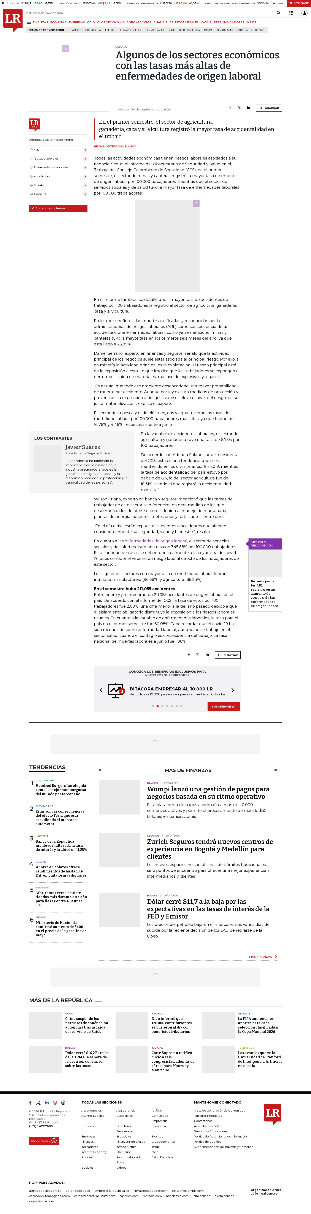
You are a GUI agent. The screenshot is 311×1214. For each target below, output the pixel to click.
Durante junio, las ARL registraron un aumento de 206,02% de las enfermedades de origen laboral (265, 593)
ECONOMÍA (58, 22)
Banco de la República (85, 30)
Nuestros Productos (208, 1115)
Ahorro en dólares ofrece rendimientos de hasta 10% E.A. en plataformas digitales (61, 871)
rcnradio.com (152, 1196)
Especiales (123, 1136)
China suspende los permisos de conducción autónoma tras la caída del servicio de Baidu (86, 1025)
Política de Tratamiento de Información (221, 1136)
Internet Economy (94, 1152)
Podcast (87, 1157)
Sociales (87, 1167)
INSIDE (251, 22)
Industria (42, 887)
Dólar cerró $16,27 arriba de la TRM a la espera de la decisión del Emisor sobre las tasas (87, 1059)
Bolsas (41, 861)
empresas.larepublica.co (111, 1190)
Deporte (244, 1013)
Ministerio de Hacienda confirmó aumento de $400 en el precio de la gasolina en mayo (61, 929)
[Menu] (29, 22)
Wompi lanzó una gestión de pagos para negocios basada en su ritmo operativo (208, 792)
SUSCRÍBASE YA (223, 706)
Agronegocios (91, 1110)
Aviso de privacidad (207, 1126)
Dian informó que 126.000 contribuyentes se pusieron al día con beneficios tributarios (172, 1025)
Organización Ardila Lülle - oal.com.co (266, 1191)
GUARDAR (269, 108)
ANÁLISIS (160, 22)
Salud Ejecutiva (162, 1157)
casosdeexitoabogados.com (49, 1196)
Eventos (157, 1136)
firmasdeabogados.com (150, 1190)
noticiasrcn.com (177, 1196)
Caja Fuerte (124, 1115)
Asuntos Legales (92, 1115)
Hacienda (42, 836)
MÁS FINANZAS (260, 956)
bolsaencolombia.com (188, 1190)
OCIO (91, 22)
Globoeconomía (163, 1141)
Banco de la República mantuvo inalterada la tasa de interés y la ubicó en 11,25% (61, 845)
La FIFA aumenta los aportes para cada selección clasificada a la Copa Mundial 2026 (258, 1025)
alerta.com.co (224, 1196)
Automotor (44, 806)
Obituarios (123, 1152)
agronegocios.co (78, 1190)
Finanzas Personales (130, 1141)
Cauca (208, 30)
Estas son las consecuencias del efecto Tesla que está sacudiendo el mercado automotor (60, 817)
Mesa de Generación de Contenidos (219, 1110)
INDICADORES (233, 22)
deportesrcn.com (41, 1201)
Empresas (88, 1136)
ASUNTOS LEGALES (184, 22)
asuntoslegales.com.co (45, 1190)
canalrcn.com (129, 1196)
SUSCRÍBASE (299, 3)
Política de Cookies (207, 1141)
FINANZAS (40, 22)
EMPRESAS (77, 22)
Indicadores (89, 1147)
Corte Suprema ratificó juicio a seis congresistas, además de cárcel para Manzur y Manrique (173, 1061)
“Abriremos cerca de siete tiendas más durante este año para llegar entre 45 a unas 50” (61, 899)
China (69, 1013)
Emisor (109, 30)
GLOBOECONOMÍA (110, 22)
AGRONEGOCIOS (139, 22)
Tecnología (246, 1047)
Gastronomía (45, 780)
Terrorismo (225, 30)
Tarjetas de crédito (250, 30)
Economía (159, 1126)
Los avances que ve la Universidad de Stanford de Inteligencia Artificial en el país (260, 1059)
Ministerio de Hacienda (184, 30)
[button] (100, 691)
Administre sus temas (48, 208)
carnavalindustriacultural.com (94, 1196)
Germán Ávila (155, 30)
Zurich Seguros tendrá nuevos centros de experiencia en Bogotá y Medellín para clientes (210, 849)
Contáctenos (203, 1121)
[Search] (278, 13)
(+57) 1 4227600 (41, 1126)
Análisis (157, 1110)
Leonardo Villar (130, 30)
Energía (41, 917)
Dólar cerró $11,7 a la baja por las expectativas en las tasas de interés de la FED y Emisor (208, 909)
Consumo (88, 1126)
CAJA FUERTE (211, 22)
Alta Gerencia (125, 1110)
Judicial (157, 1047)
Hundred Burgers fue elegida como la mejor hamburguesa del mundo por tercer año (61, 790)
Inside (156, 1147)
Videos (121, 1167)
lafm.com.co (201, 1196)
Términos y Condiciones (210, 1131)
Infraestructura (126, 1147)
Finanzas (87, 1141)
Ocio (155, 1152)
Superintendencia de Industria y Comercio (224, 1147)
